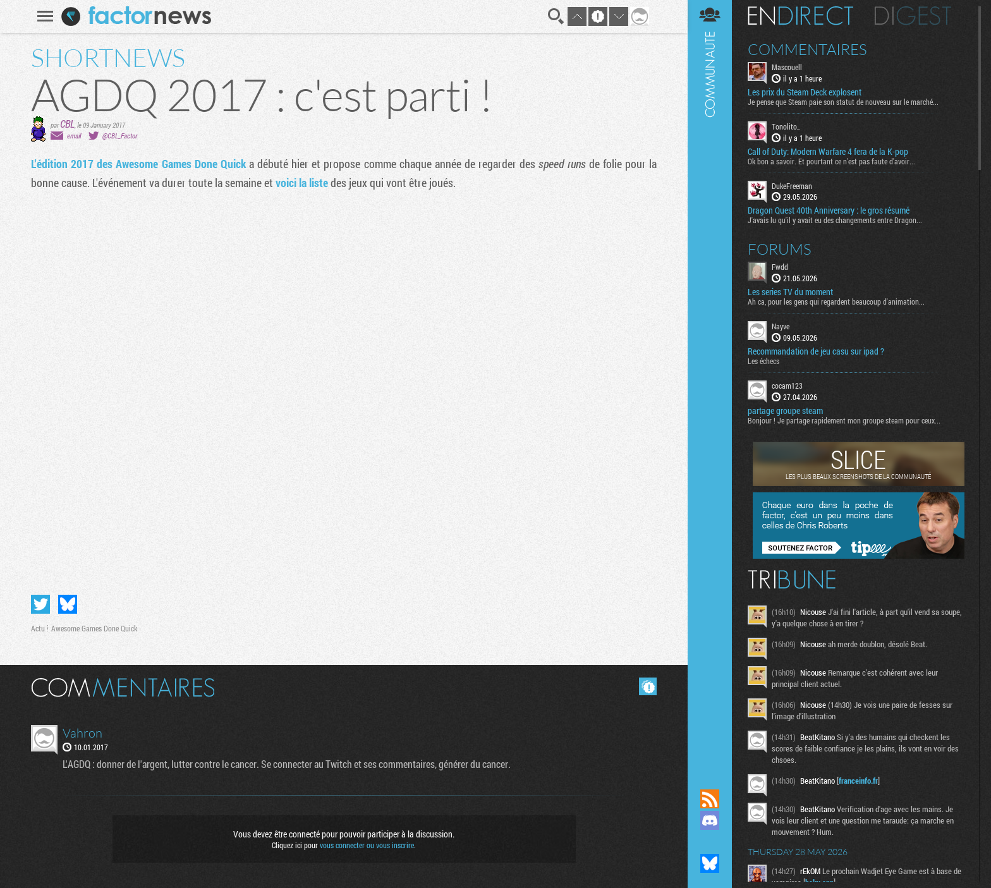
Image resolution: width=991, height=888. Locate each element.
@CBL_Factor (119, 135)
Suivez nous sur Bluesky (709, 863)
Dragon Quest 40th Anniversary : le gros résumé (828, 210)
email (74, 135)
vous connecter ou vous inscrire (367, 845)
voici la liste (302, 182)
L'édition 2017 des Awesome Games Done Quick (138, 163)
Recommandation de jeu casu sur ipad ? (816, 351)
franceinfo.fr (858, 780)
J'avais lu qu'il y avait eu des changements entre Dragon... (835, 220)
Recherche (556, 16)
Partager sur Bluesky (67, 604)
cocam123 (787, 385)
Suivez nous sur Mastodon (709, 841)
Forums (780, 249)
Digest (913, 15)
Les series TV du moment (790, 292)
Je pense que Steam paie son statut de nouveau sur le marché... (843, 102)
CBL (67, 123)
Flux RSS (709, 798)
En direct (800, 15)
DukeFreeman (792, 186)
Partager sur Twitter (40, 604)
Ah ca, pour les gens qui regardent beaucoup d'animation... (836, 301)
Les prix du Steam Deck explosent (804, 92)
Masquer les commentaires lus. (648, 686)
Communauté (709, 382)
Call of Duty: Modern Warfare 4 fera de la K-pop (828, 152)
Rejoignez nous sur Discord (709, 820)
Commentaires (807, 49)
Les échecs (763, 361)
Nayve (780, 326)
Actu (38, 628)
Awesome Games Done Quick (94, 628)
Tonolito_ (786, 126)
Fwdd (780, 267)
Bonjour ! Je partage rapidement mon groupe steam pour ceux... (844, 420)
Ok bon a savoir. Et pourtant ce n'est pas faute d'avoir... (831, 161)
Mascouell (787, 67)
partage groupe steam (785, 411)
